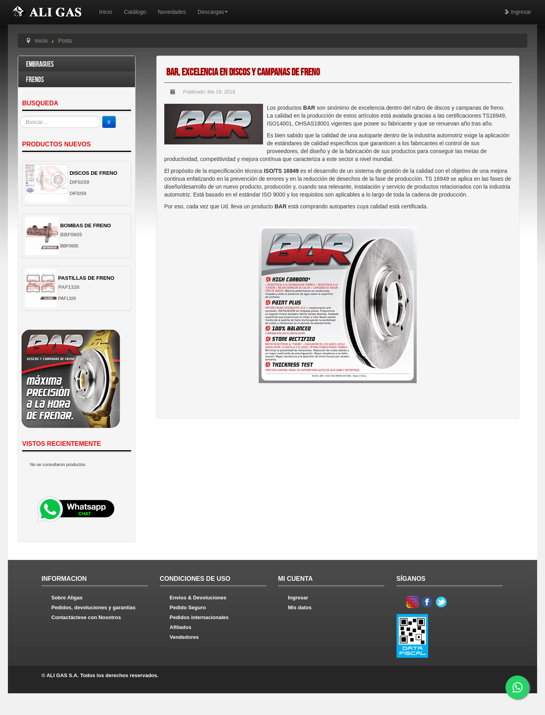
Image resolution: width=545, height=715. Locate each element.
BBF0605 (71, 235)
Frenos (35, 79)
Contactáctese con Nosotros (86, 617)
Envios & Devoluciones (198, 598)
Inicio (105, 12)
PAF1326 (68, 287)
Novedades (172, 12)
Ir (109, 122)
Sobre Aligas (67, 598)
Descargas (213, 12)
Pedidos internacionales (199, 617)
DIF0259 (79, 182)
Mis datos (300, 607)
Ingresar (517, 12)
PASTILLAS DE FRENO (86, 278)
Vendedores (184, 637)
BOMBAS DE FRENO (85, 225)
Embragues (40, 64)
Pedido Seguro (188, 607)
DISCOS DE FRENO (93, 173)
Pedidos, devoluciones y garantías (93, 607)
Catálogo (135, 12)
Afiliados (181, 627)
